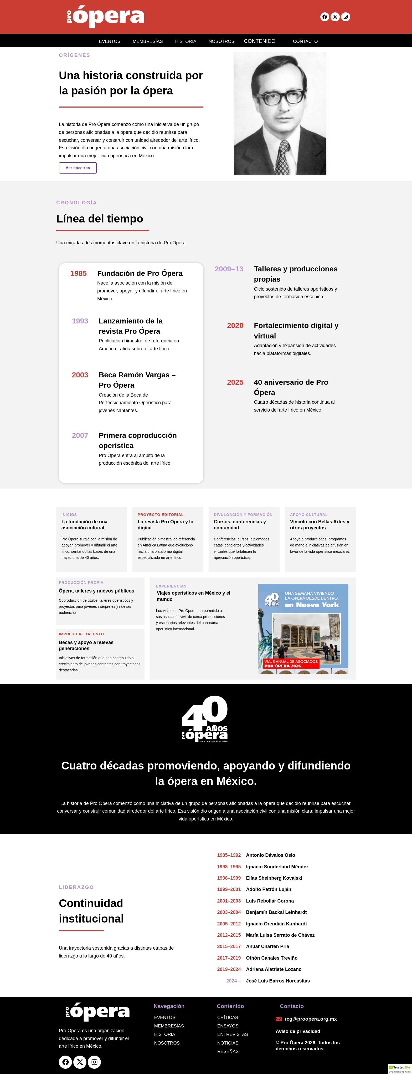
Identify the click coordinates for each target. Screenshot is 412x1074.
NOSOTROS (222, 40)
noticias (227, 1043)
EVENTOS (100, 40)
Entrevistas (232, 1034)
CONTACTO (309, 40)
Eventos (165, 1017)
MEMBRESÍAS (141, 40)
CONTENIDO (264, 40)
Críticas (227, 1017)
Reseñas (228, 1051)
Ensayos (228, 1026)
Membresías (169, 1026)
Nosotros (167, 1043)
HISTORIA (183, 40)
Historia (164, 1034)
